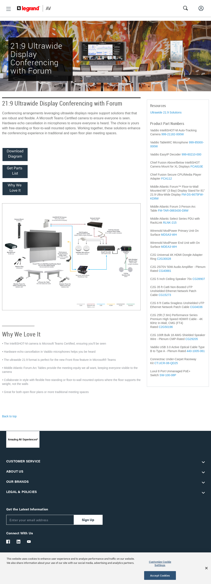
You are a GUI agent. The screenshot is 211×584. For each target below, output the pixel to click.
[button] (8, 9)
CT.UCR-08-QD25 (166, 363)
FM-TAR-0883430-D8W (173, 210)
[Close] (206, 568)
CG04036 (196, 307)
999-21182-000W (172, 134)
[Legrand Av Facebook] (8, 541)
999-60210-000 (191, 154)
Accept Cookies (160, 575)
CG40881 (165, 270)
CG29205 (191, 339)
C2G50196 (166, 327)
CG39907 (199, 279)
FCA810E (196, 166)
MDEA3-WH (169, 246)
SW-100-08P (167, 375)
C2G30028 (164, 258)
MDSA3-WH (169, 234)
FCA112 (166, 178)
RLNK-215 (170, 222)
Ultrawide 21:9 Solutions (166, 112)
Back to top (9, 416)
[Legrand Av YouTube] (29, 541)
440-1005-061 (196, 351)
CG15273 (165, 295)
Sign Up (88, 519)
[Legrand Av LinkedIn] (19, 541)
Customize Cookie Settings (160, 563)
